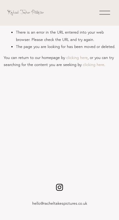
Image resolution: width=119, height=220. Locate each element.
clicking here (77, 57)
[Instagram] (59, 187)
